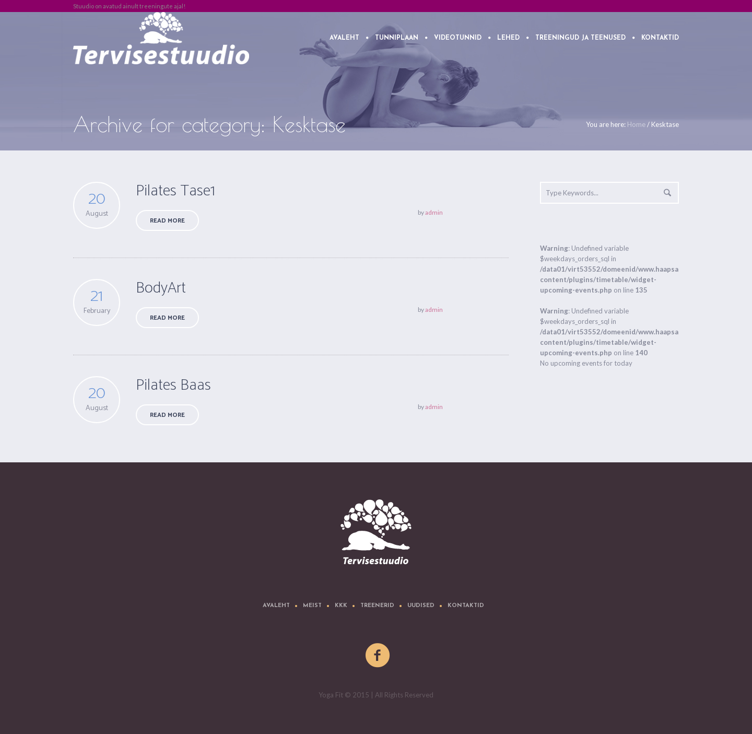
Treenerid (377, 606)
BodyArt (161, 288)
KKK (341, 606)
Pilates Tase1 (175, 191)
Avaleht (276, 606)
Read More (167, 221)
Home (636, 124)
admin (434, 212)
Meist (312, 606)
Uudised (420, 606)
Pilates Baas (173, 385)
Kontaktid (466, 606)
